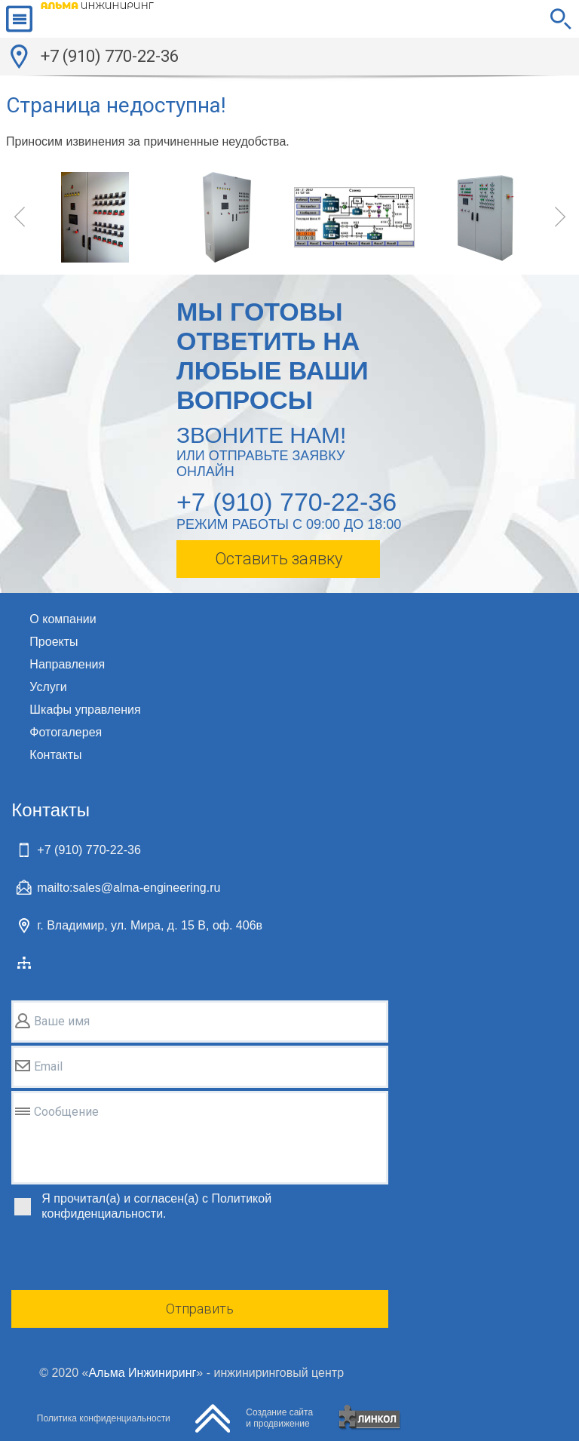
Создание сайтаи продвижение (279, 1418)
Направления (67, 664)
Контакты (55, 754)
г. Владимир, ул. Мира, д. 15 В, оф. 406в (149, 925)
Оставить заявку (278, 558)
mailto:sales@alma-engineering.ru (128, 887)
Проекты (53, 641)
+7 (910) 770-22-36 (110, 56)
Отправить (200, 1309)
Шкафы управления (84, 709)
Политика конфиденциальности (103, 1418)
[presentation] (125, 1257)
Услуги (47, 687)
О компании (62, 619)
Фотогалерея (65, 732)
